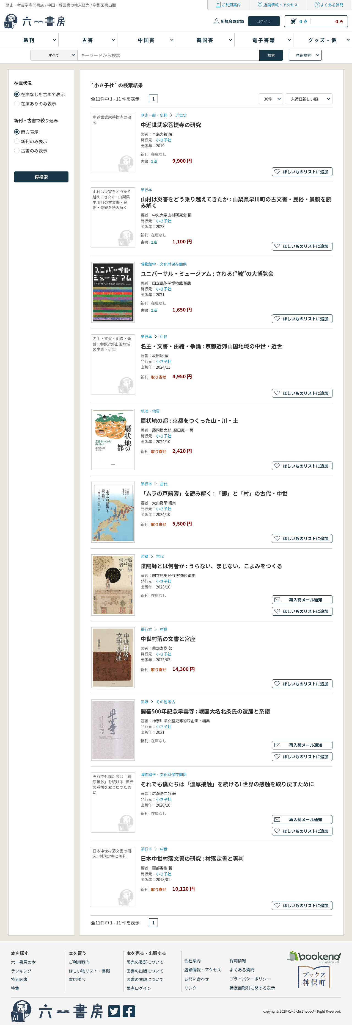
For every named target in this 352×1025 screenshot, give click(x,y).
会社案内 (192, 960)
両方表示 (29, 132)
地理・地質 (150, 411)
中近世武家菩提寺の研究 (171, 125)
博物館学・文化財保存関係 (164, 264)
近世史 (181, 115)
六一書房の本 (23, 962)
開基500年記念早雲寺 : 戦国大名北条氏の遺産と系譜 (205, 711)
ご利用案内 (231, 4)
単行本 (146, 189)
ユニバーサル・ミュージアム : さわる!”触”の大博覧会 (207, 273)
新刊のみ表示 (34, 141)
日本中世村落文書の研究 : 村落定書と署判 (192, 858)
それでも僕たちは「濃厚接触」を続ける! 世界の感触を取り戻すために (227, 784)
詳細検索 (303, 55)
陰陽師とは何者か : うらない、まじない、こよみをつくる (211, 566)
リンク (190, 988)
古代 (163, 484)
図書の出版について (145, 971)
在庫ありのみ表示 (38, 103)
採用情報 (238, 960)
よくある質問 (331, 4)
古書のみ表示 (34, 150)
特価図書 (19, 979)
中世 (163, 336)
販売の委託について (145, 962)
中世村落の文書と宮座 (168, 639)
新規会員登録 (232, 21)
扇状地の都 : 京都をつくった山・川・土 (189, 420)
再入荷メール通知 (305, 599)
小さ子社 (163, 140)
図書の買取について (145, 979)
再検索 (41, 176)
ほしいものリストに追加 (305, 171)
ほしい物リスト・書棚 (89, 971)
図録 (144, 556)
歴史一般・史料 (154, 115)
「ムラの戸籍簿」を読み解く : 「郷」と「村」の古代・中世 (214, 493)
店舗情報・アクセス (280, 4)
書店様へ (77, 979)
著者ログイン (139, 988)
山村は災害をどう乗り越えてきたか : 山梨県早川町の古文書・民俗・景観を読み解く (236, 202)
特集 (15, 988)
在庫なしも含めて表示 (43, 94)
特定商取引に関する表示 (252, 988)
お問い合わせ (196, 979)
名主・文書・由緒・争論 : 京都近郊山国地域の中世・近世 (211, 346)
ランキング (21, 971)
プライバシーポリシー (250, 979)
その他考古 (165, 701)
